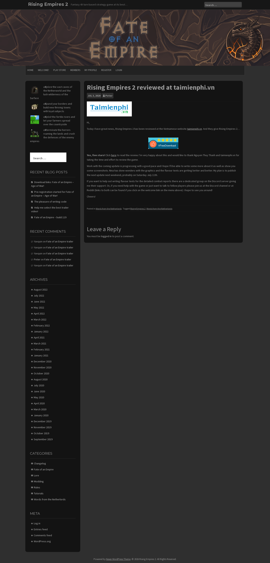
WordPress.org (42, 541)
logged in (106, 236)
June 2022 (39, 301)
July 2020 (39, 385)
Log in (37, 523)
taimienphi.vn (194, 128)
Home (30, 70)
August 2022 (40, 289)
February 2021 (42, 349)
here (113, 155)
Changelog (40, 463)
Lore (36, 475)
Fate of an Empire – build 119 (50, 217)
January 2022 (41, 331)
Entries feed (41, 529)
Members (75, 70)
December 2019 (42, 421)
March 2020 (40, 409)
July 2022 (39, 295)
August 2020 (40, 379)
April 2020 (39, 403)
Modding (39, 481)
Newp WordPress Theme (118, 559)
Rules (37, 487)
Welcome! (43, 70)
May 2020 (39, 397)
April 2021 (39, 337)
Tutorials (39, 493)
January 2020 (41, 415)
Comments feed (43, 535)
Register (106, 70)
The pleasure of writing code (50, 201)
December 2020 (42, 361)
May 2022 (39, 307)
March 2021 (40, 343)
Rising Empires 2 (48, 4)
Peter (108, 95)
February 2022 (42, 325)
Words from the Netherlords (109, 208)
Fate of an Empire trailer (59, 241)
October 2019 (41, 433)
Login (119, 70)
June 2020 (39, 391)
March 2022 (40, 319)
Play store (59, 70)
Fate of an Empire (44, 469)
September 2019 (43, 439)
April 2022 (39, 313)
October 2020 (41, 373)
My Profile (91, 70)
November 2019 (42, 427)
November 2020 (42, 367)
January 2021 (41, 355)
